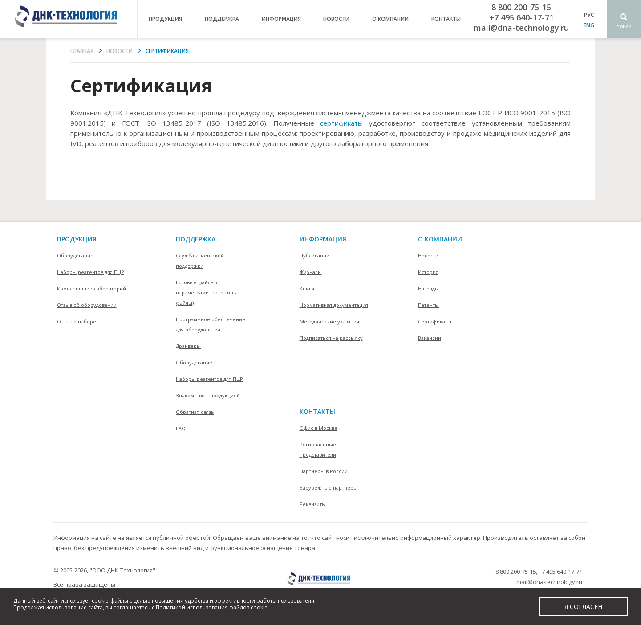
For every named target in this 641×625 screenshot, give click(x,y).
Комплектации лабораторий (91, 288)
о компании (390, 19)
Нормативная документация (334, 305)
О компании (440, 239)
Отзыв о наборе (76, 321)
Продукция (77, 239)
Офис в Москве (318, 428)
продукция (165, 19)
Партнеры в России (324, 471)
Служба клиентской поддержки (200, 260)
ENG (589, 25)
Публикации (314, 255)
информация (281, 19)
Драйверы (188, 346)
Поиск (624, 26)
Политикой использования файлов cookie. (212, 607)
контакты (446, 19)
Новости (336, 19)
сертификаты (341, 122)
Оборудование (75, 255)
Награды (428, 288)
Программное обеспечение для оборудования (210, 324)
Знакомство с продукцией (208, 395)
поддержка (222, 19)
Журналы (311, 272)
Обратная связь (195, 411)
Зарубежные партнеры (328, 487)
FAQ (181, 428)
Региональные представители (318, 449)
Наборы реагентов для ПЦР (90, 272)
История (428, 272)
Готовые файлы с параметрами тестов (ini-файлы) (206, 292)
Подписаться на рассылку (331, 338)
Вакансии (429, 338)
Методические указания (329, 321)
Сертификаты (434, 321)
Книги (307, 288)
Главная (81, 51)
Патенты (428, 305)
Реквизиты (313, 504)
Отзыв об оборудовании (87, 305)
